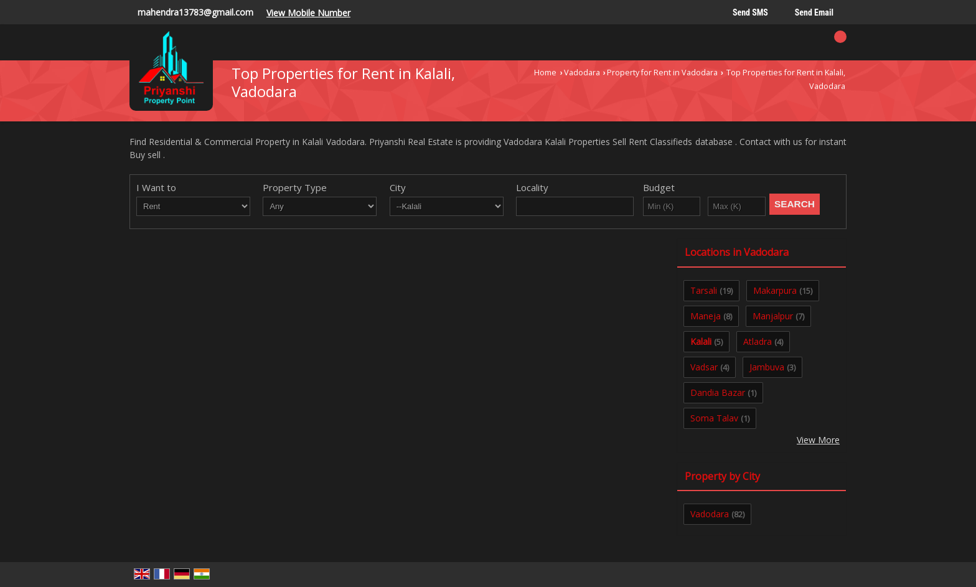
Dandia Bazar (717, 392)
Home (545, 72)
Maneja (705, 316)
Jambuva (766, 367)
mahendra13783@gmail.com (195, 12)
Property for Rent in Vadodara (662, 72)
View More (818, 440)
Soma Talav (714, 418)
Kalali (700, 341)
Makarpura (775, 290)
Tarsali (703, 290)
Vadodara (582, 72)
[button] (308, 13)
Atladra (757, 341)
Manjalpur (773, 316)
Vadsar (704, 367)
